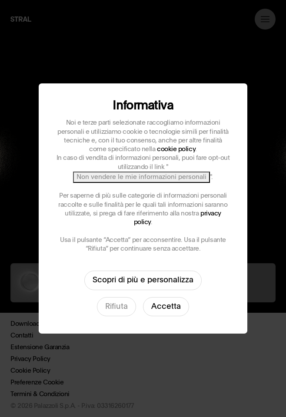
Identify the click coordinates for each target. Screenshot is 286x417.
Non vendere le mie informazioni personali (141, 177)
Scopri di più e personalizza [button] (143, 280)
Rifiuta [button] (116, 307)
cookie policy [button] (176, 149)
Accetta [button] (166, 307)
